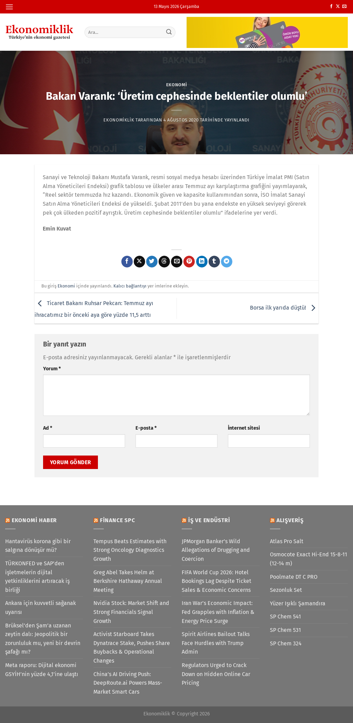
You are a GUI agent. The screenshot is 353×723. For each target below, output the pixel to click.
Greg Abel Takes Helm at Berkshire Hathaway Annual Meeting (127, 581)
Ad (47, 428)
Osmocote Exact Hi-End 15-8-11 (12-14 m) (308, 559)
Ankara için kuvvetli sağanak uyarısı (40, 607)
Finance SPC (117, 520)
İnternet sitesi (244, 428)
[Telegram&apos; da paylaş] (226, 261)
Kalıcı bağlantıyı (130, 286)
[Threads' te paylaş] (164, 261)
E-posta (146, 428)
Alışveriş (290, 520)
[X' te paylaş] (139, 261)
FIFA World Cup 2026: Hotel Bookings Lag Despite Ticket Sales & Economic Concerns (216, 581)
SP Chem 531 (285, 630)
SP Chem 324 (286, 643)
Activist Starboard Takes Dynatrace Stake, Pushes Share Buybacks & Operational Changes (131, 647)
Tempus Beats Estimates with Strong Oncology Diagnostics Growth (130, 550)
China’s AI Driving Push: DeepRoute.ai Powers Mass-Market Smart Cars (127, 683)
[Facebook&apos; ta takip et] (331, 6)
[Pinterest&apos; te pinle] (189, 261)
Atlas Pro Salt (286, 541)
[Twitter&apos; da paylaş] (152, 261)
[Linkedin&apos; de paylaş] (202, 261)
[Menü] (9, 6)
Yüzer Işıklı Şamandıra (297, 603)
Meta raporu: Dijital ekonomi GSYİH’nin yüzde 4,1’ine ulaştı (41, 669)
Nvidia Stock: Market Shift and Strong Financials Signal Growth (131, 612)
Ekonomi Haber (34, 520)
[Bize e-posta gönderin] (344, 6)
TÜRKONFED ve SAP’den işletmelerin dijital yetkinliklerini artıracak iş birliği (37, 576)
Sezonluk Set (286, 590)
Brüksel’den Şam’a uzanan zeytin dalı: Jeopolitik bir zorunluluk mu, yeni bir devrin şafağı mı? (42, 638)
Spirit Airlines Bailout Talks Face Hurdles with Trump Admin (216, 643)
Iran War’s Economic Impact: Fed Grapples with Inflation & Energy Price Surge (218, 612)
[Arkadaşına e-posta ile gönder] (176, 261)
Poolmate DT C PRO (293, 577)
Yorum (52, 369)
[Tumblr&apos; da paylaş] (214, 261)
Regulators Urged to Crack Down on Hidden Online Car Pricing (216, 674)
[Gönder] (169, 32)
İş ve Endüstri (209, 520)
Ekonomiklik (118, 120)
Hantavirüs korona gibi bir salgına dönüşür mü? (38, 546)
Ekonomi (176, 84)
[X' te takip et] (338, 6)
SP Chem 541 (285, 616)
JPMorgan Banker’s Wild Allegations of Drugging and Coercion (216, 550)
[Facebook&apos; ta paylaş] (127, 261)
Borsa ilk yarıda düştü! (284, 308)
